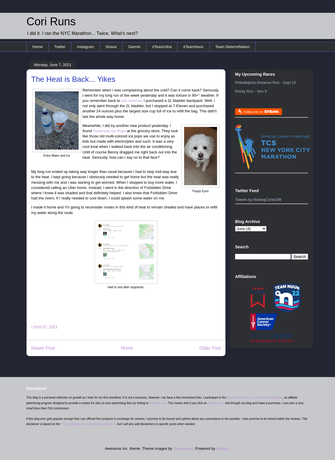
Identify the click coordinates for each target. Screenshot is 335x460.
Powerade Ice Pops (109, 131)
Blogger (222, 448)
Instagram (85, 47)
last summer (131, 100)
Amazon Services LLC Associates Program (255, 397)
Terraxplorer (183, 448)
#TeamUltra (162, 47)
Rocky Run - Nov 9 (251, 91)
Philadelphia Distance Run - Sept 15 (265, 82)
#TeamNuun (193, 47)
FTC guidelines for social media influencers (88, 424)
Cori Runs (51, 21)
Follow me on (261, 112)
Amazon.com (157, 403)
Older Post (210, 348)
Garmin (134, 47)
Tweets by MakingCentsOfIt (258, 199)
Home (38, 47)
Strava (111, 47)
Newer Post (43, 348)
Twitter (59, 47)
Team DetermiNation (232, 47)
